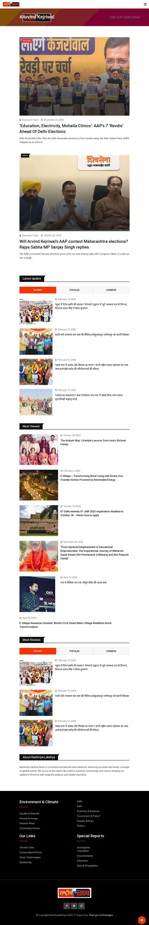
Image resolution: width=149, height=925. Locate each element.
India (79, 801)
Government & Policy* (88, 815)
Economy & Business (88, 811)
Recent (38, 290)
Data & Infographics (87, 865)
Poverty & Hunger (29, 818)
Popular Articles (85, 820)
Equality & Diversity (29, 813)
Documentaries (85, 855)
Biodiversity (26, 862)
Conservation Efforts (31, 852)
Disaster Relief (27, 823)
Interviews (82, 860)
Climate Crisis (27, 847)
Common (111, 290)
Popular (74, 290)
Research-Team (30, 120)
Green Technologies (30, 857)
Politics (81, 825)
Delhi (79, 806)
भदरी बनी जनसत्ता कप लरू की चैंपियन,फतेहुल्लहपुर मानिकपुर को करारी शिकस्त (92, 334)
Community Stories (30, 828)
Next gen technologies (101, 915)
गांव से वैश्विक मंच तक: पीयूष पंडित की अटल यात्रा (83, 582)
